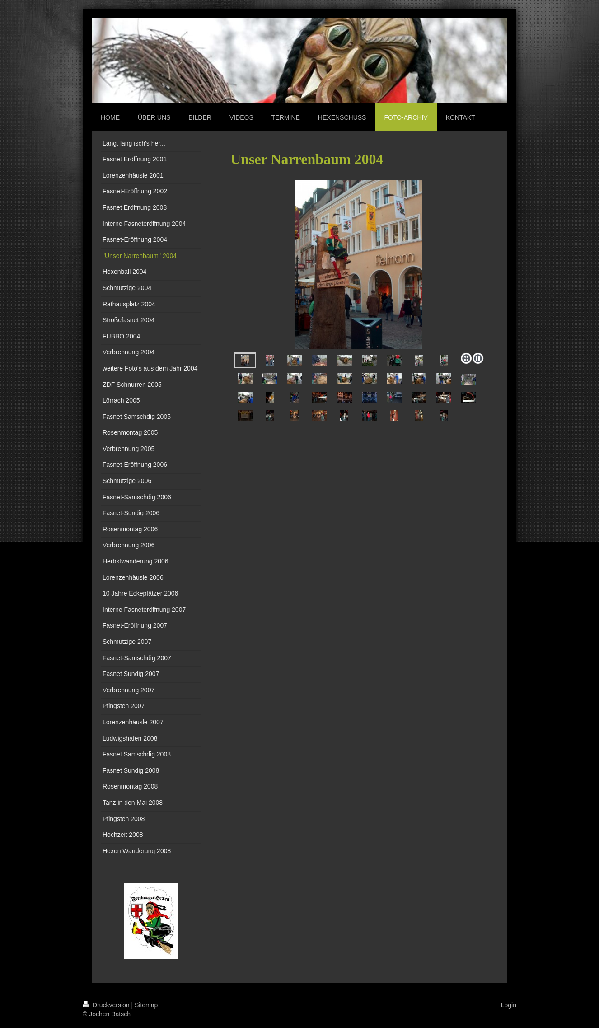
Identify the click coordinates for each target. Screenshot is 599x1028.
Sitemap (146, 1005)
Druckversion (107, 1005)
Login (508, 1005)
